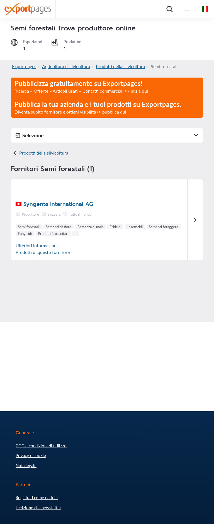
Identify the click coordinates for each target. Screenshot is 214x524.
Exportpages (24, 66)
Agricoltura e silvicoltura (66, 66)
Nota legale (26, 465)
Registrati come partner (37, 497)
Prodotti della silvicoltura (120, 66)
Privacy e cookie (31, 455)
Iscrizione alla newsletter (38, 507)
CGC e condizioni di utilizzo (41, 445)
